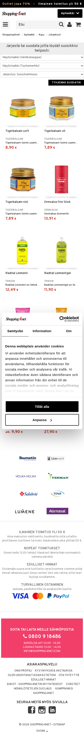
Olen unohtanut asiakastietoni (32, 675)
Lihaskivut (54, 35)
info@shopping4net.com (42, 651)
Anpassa (42, 420)
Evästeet (73, 684)
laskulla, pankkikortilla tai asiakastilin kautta (42, 590)
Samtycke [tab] (15, 331)
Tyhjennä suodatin (66, 82)
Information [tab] (42, 331)
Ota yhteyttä (69, 675)
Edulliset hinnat (43, 680)
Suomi (42, 731)
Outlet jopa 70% (16, 4)
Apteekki (29, 35)
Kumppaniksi (64, 689)
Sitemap (59, 725)
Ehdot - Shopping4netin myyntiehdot (35, 684)
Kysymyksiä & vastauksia (54, 671)
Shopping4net (11, 35)
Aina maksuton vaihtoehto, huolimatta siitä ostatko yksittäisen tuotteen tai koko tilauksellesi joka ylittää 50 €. (42, 536)
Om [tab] (69, 331)
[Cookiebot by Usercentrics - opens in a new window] (60, 319)
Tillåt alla (42, 406)
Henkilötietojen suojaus (33, 689)
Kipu (41, 35)
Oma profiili (23, 671)
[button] (78, 24)
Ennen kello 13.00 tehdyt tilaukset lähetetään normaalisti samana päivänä (42, 552)
